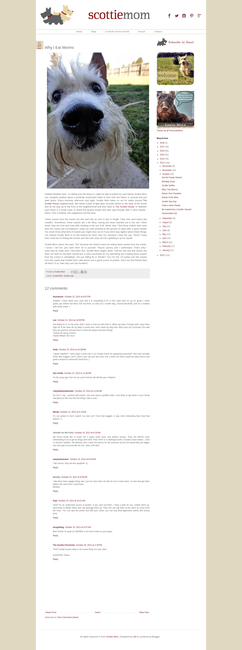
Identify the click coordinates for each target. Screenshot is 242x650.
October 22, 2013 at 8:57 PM (77, 297)
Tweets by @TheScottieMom (170, 130)
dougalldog (58, 527)
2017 (162, 147)
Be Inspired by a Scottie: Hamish (176, 209)
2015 (162, 155)
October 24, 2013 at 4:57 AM (78, 527)
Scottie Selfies (168, 185)
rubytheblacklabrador (63, 391)
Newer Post (51, 612)
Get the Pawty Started (172, 177)
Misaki (56, 412)
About (79, 31)
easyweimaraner (61, 459)
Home (97, 612)
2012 (162, 255)
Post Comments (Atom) (67, 617)
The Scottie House (124, 206)
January (166, 250)
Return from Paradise (171, 193)
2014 (162, 159)
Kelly (55, 349)
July (164, 226)
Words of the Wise (170, 197)
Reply (55, 311)
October (166, 174)
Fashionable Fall (169, 213)
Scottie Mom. (112, 636)
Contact (158, 31)
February (166, 246)
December (167, 166)
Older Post (144, 612)
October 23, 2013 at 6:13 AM (73, 412)
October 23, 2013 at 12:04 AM (88, 391)
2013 (162, 163)
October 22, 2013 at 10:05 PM (71, 320)
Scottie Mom (58, 276)
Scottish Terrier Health (117, 31)
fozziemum (58, 297)
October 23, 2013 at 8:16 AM (87, 433)
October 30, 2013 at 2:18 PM (89, 545)
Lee (55, 320)
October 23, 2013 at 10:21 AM (71, 501)
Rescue (141, 31)
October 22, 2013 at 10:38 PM (72, 349)
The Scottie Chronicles (64, 545)
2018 (162, 143)
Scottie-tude (69, 276)
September (167, 218)
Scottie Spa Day (169, 201)
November (167, 170)
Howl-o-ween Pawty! (171, 205)
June (164, 230)
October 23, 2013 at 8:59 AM (74, 477)
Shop (93, 31)
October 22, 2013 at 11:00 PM (77, 373)
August (165, 222)
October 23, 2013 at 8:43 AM (83, 459)
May (164, 234)
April (164, 238)
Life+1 (136, 636)
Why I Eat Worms (170, 189)
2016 (162, 151)
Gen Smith (58, 373)
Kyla (55, 501)
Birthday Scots (168, 181)
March (165, 242)
